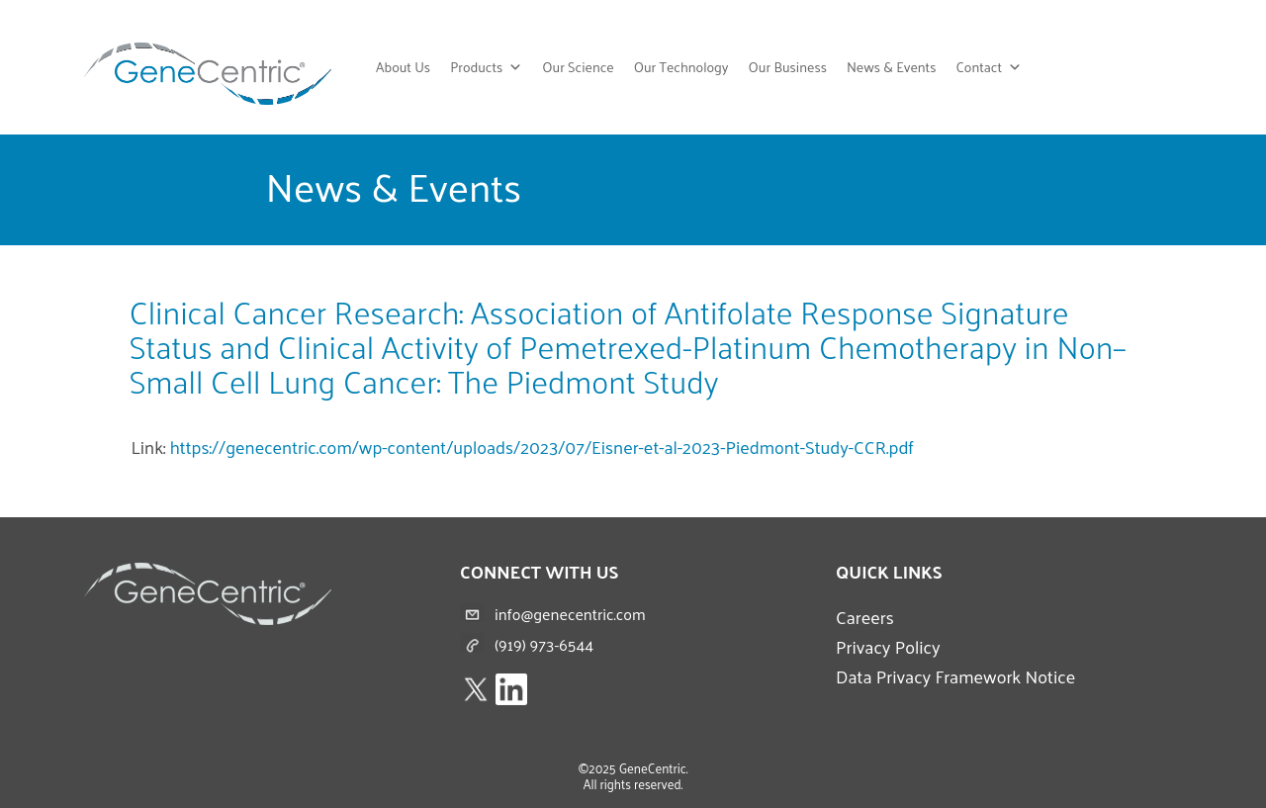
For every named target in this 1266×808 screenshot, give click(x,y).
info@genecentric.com (570, 613)
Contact (988, 67)
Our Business (788, 66)
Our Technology (681, 66)
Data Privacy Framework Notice (955, 676)
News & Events (892, 66)
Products (486, 67)
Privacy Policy (888, 646)
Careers (865, 616)
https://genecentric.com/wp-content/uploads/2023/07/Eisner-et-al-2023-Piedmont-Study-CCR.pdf (542, 446)
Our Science (577, 66)
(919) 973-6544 (544, 644)
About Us (403, 66)
